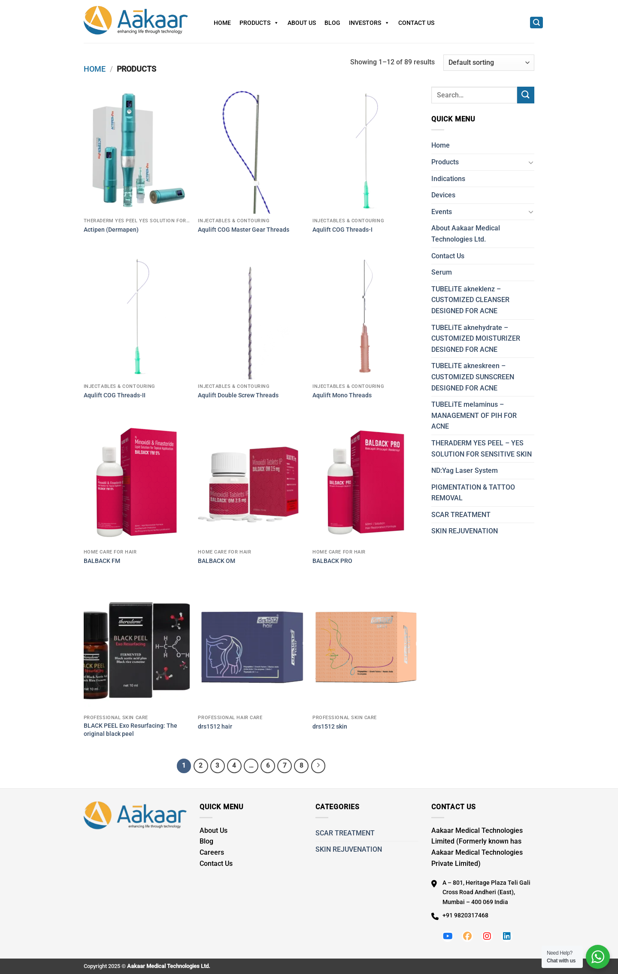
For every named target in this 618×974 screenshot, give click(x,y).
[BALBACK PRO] (365, 481)
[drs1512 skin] (365, 647)
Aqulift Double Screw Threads (238, 395)
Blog (332, 22)
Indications (448, 179)
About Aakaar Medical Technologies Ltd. (465, 233)
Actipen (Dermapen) (111, 229)
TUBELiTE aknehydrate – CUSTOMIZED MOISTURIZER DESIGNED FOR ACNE (475, 339)
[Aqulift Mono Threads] (365, 315)
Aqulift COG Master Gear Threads (243, 229)
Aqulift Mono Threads (342, 395)
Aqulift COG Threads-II (114, 395)
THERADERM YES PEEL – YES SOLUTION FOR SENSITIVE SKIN (481, 448)
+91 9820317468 (465, 915)
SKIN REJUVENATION (464, 531)
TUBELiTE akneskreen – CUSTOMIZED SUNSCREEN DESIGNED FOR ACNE (472, 377)
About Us (302, 22)
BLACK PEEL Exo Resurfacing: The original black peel (130, 730)
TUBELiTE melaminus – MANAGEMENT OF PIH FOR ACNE (474, 415)
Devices (443, 195)
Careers (212, 852)
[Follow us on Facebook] (467, 936)
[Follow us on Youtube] (447, 936)
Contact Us (416, 22)
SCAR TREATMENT (461, 515)
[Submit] (525, 95)
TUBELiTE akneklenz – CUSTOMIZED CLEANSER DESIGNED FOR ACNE (470, 300)
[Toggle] (530, 162)
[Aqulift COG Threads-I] (365, 150)
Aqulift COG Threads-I (342, 229)
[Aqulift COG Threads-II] (137, 315)
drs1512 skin (329, 726)
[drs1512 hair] (251, 647)
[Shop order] (488, 62)
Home (222, 22)
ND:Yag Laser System (464, 470)
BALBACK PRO (332, 561)
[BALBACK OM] (251, 481)
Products (259, 22)
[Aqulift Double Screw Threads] (251, 315)
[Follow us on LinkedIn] (506, 936)
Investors (369, 22)
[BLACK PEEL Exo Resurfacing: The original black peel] (137, 647)
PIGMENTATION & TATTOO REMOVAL (473, 492)
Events (441, 212)
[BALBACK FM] (137, 481)
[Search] (536, 22)
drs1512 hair (215, 726)
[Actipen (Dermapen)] (137, 150)
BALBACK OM (216, 561)
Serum (441, 272)
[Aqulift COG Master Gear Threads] (251, 150)
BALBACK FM (102, 561)
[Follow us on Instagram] (487, 936)
